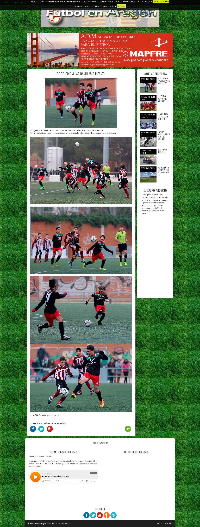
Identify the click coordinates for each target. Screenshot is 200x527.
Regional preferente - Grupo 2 (148, 115)
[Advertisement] (155, 258)
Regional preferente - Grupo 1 (148, 98)
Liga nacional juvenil (146, 151)
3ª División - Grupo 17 (148, 80)
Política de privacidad (165, 524)
